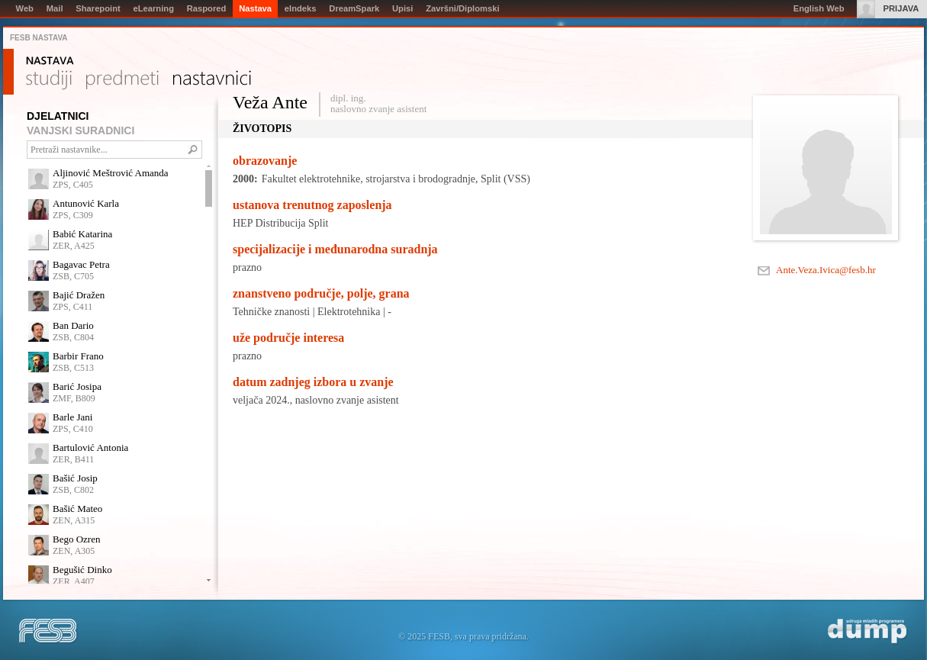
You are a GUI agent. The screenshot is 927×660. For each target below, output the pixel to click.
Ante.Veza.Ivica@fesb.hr (826, 269)
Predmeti (122, 80)
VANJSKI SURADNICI (80, 130)
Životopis (262, 128)
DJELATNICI (58, 116)
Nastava (50, 61)
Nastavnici (212, 80)
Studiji (49, 80)
